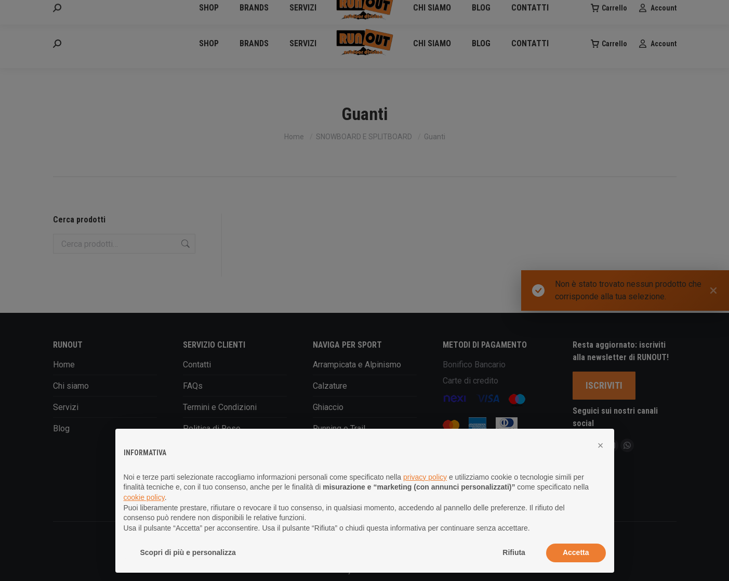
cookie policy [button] (144, 497)
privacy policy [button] (425, 477)
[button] (600, 445)
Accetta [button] (576, 552)
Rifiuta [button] (513, 552)
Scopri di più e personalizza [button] (188, 552)
